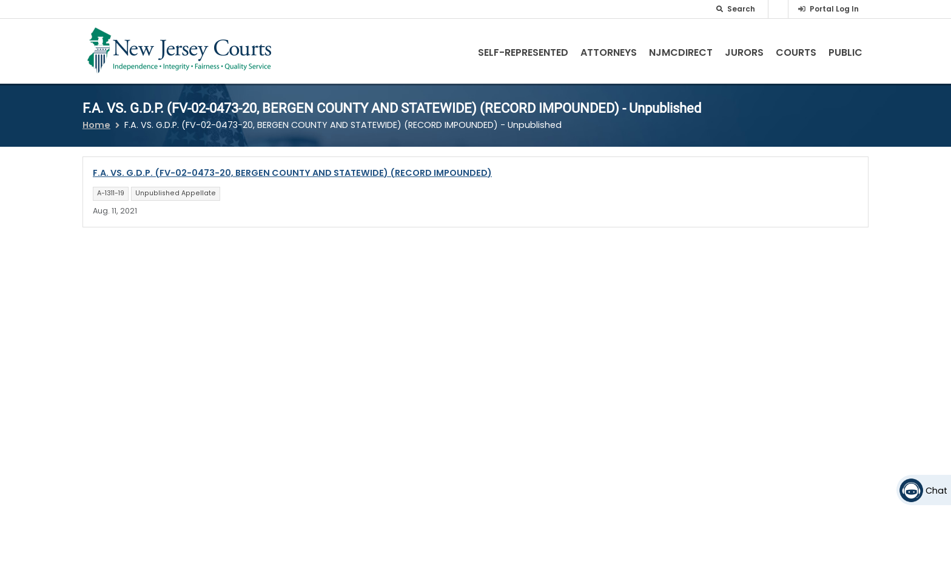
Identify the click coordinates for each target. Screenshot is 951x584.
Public (845, 52)
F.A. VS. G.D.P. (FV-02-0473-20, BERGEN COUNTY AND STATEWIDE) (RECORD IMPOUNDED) (292, 173)
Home (96, 125)
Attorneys (608, 52)
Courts (796, 52)
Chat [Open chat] (936, 491)
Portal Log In (834, 9)
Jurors (744, 52)
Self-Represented (523, 52)
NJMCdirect (681, 52)
